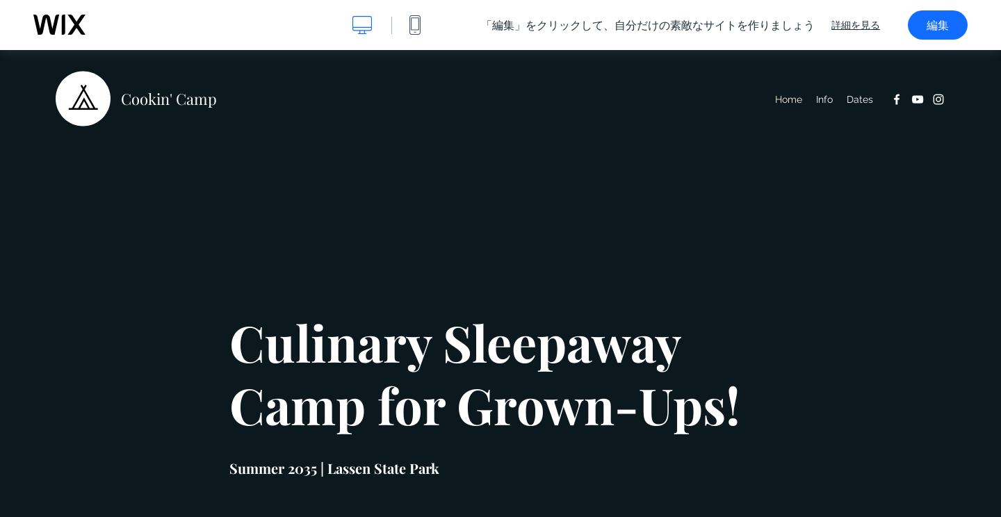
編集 (938, 25)
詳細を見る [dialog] (855, 25)
